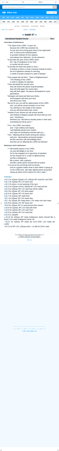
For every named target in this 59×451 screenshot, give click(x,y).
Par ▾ (52, 39)
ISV (7, 29)
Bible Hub (29, 240)
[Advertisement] (29, 259)
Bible (3, 29)
